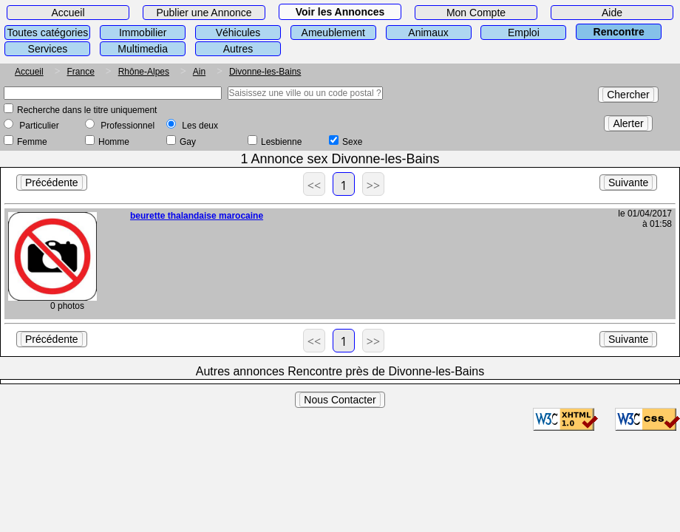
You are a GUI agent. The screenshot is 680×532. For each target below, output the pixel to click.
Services (48, 49)
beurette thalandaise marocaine (196, 216)
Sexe (352, 142)
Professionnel (127, 125)
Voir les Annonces (340, 12)
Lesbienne (281, 142)
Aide (612, 12)
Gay (188, 142)
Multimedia (143, 49)
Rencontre (619, 32)
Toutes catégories (48, 32)
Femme (32, 142)
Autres (238, 49)
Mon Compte (476, 12)
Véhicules (238, 32)
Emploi (524, 32)
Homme (113, 142)
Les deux (200, 125)
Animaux (428, 32)
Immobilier (143, 32)
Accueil (67, 12)
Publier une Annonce (203, 12)
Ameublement (333, 32)
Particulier (38, 125)
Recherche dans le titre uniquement (87, 110)
